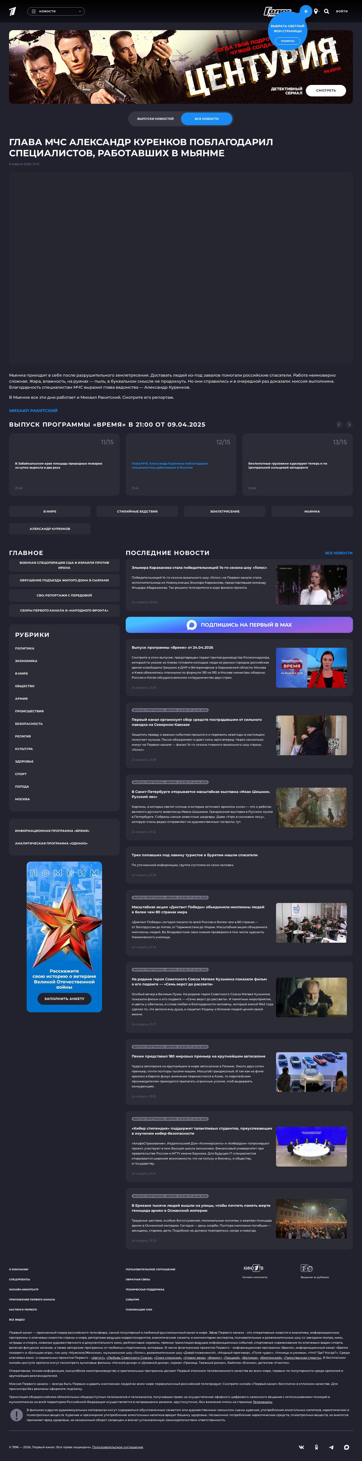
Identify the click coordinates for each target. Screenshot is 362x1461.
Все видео (17, 1319)
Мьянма (312, 511)
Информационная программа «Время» (52, 831)
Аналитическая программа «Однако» (51, 843)
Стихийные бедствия (137, 511)
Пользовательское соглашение (150, 1269)
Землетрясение (225, 511)
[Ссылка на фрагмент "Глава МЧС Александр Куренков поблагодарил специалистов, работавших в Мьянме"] (181, 464)
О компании (18, 1269)
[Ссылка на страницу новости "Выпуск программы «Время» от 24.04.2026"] (239, 667)
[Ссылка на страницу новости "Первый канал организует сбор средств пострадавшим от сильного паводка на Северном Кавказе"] (239, 735)
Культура (24, 749)
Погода (22, 786)
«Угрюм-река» (194, 1357)
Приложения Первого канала (32, 1299)
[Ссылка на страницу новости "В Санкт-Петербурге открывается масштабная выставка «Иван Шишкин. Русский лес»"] (239, 807)
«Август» (98, 1357)
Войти (342, 11)
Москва (22, 799)
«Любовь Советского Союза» (129, 1357)
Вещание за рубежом (315, 1271)
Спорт (21, 774)
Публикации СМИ (139, 1309)
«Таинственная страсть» (303, 1357)
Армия (21, 698)
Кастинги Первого (23, 1309)
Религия (23, 736)
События (132, 1299)
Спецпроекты (19, 1279)
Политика (24, 648)
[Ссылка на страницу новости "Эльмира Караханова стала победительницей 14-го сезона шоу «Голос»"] (239, 585)
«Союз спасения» (168, 1357)
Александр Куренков (50, 529)
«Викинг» (214, 1357)
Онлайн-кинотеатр (23, 1289)
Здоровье (24, 761)
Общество (24, 686)
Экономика (26, 661)
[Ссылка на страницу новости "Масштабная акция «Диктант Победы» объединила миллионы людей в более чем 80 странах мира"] (239, 923)
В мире (49, 511)
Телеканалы (262, 1402)
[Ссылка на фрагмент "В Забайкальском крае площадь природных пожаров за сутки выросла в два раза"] (64, 464)
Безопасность (29, 724)
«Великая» (250, 1357)
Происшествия (29, 711)
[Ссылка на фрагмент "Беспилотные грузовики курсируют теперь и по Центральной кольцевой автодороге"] (297, 464)
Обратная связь (138, 1279)
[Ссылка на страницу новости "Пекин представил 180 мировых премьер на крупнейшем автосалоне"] (239, 1072)
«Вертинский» (271, 1357)
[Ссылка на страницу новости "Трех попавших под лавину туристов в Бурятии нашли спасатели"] (239, 865)
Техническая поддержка (145, 1289)
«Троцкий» (231, 1357)
